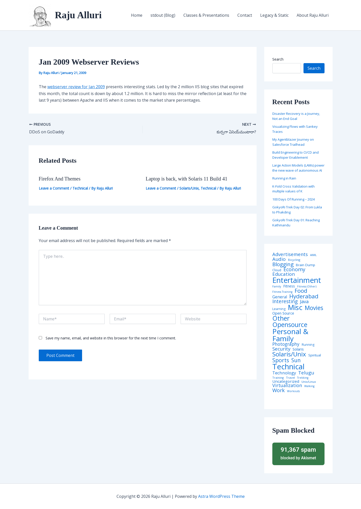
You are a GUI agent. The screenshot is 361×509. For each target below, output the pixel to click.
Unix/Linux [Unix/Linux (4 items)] (308, 381)
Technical (80, 188)
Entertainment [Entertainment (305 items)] (296, 280)
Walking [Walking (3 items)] (309, 386)
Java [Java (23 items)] (304, 301)
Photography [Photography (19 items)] (285, 344)
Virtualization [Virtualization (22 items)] (287, 385)
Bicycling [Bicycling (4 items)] (294, 259)
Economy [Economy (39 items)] (294, 269)
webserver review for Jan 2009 (76, 86)
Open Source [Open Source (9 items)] (283, 313)
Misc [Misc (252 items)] (295, 307)
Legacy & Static (274, 15)
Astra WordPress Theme (221, 496)
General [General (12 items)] (279, 297)
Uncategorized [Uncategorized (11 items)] (285, 381)
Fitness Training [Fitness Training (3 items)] (282, 291)
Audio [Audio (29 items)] (279, 259)
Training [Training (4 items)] (278, 377)
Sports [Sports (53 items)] (280, 360)
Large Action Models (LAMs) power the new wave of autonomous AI (298, 168)
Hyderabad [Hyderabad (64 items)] (303, 296)
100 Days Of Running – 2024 (293, 199)
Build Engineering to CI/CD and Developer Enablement (295, 155)
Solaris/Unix (189, 188)
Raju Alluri (78, 15)
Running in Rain (284, 178)
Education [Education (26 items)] (283, 274)
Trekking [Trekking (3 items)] (302, 377)
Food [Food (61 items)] (301, 291)
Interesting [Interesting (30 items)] (285, 301)
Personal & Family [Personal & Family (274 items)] (290, 335)
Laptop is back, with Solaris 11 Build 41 (186, 178)
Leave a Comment (54, 188)
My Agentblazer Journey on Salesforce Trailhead (293, 142)
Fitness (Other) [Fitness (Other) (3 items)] (306, 286)
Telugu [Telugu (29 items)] (306, 372)
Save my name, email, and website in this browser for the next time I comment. (111, 338)
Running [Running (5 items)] (308, 344)
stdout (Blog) (162, 15)
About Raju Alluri (313, 15)
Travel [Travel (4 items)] (290, 377)
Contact (244, 15)
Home (136, 15)
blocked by (298, 453)
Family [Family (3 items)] (276, 286)
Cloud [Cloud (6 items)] (276, 270)
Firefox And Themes (60, 178)
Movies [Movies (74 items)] (314, 308)
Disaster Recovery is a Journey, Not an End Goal (296, 116)
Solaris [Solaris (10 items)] (298, 349)
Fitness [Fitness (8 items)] (289, 286)
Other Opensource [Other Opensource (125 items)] (289, 321)
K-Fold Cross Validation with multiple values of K (293, 189)
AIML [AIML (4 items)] (313, 255)
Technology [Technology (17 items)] (284, 373)
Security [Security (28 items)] (281, 349)
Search (277, 59)
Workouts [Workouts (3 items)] (293, 391)
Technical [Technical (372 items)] (288, 366)
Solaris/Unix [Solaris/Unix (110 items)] (289, 354)
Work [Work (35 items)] (278, 390)
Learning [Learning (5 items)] (279, 309)
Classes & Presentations (206, 15)
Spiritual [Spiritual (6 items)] (314, 355)
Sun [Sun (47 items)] (296, 360)
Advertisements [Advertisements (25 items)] (290, 254)
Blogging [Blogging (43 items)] (283, 264)
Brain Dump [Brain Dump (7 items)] (305, 265)
